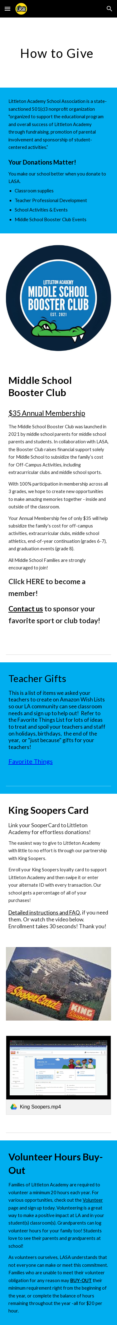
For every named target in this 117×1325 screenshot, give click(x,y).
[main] (58, 53)
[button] (7, 8)
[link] (58, 1075)
